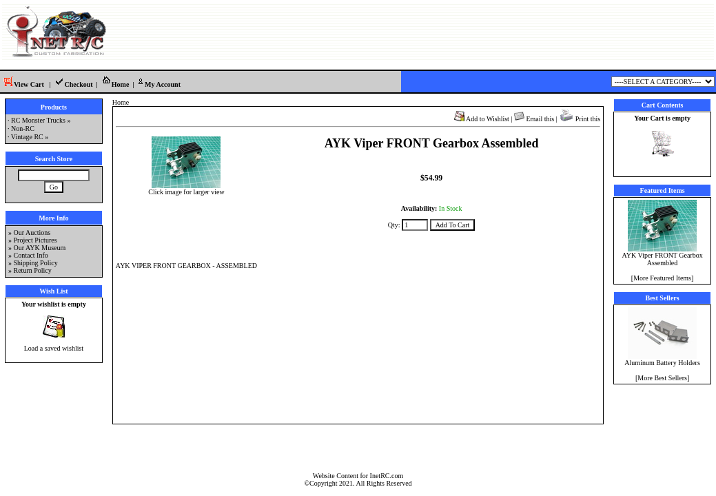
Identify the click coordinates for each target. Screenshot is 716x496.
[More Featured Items (661, 278)
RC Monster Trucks (38, 120)
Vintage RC (27, 137)
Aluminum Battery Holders (661, 359)
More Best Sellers (662, 378)
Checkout (73, 84)
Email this (534, 119)
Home (115, 84)
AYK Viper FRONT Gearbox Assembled (662, 256)
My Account (158, 84)
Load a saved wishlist (53, 348)
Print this (579, 119)
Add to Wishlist (481, 119)
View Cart (22, 84)
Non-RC (22, 128)
